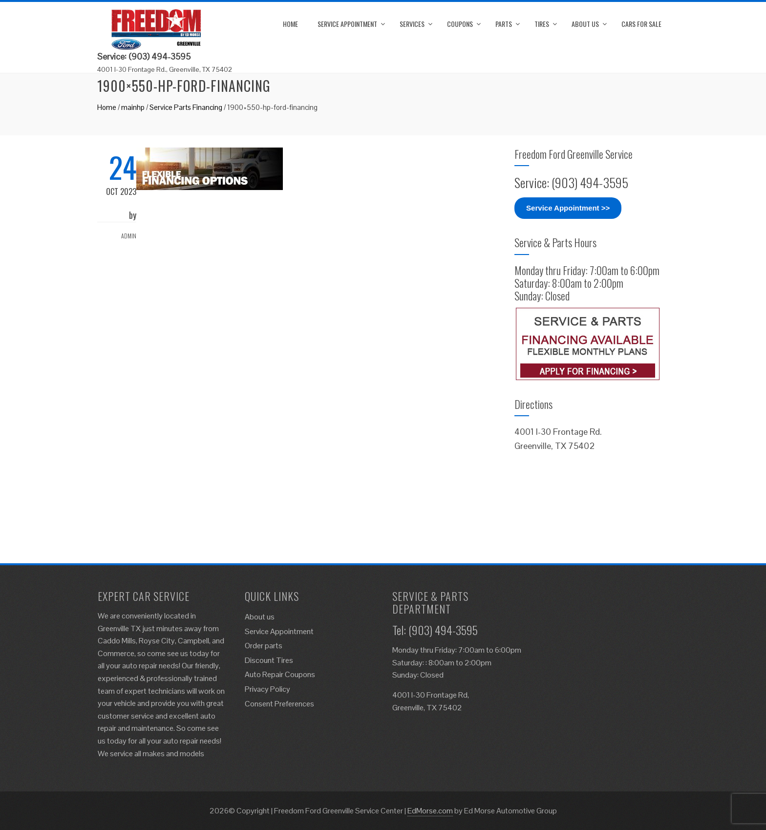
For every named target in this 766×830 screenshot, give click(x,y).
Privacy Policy (267, 689)
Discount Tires (269, 660)
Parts (503, 24)
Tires (541, 24)
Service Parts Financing (185, 107)
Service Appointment (347, 24)
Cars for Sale (641, 24)
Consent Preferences (279, 704)
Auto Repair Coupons (280, 674)
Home (290, 24)
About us (585, 24)
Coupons (460, 24)
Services (412, 24)
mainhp (133, 107)
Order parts (263, 645)
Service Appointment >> (568, 208)
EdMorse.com (430, 811)
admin (128, 236)
